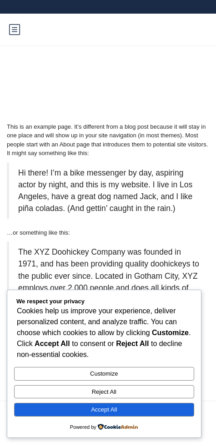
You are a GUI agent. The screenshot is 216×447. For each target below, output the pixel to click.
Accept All (104, 409)
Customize (104, 373)
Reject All (104, 391)
